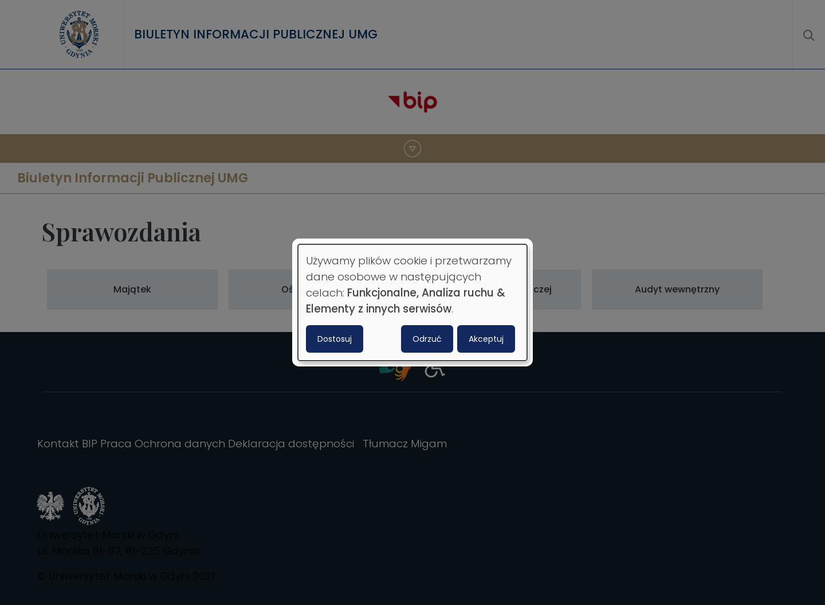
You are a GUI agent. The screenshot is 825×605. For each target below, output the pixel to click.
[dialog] (412, 302)
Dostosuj (334, 339)
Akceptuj (486, 339)
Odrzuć (427, 339)
